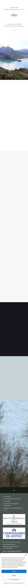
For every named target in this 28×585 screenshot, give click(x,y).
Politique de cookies (8, 583)
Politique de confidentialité (18, 583)
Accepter (14, 571)
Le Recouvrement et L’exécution (12, 499)
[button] (26, 555)
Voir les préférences (14, 579)
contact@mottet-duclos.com (14, 9)
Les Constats (7, 501)
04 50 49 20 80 (14, 7)
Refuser (14, 575)
